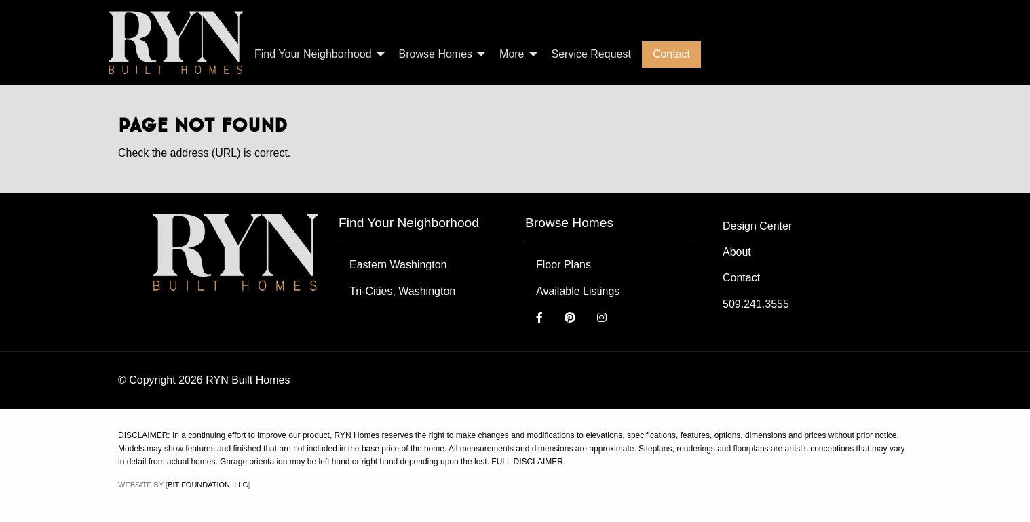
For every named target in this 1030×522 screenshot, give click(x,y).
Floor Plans (563, 264)
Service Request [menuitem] (591, 54)
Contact (741, 277)
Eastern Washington (397, 264)
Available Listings (577, 291)
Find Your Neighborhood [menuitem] (313, 54)
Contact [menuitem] (671, 54)
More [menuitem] (511, 54)
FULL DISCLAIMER (527, 461)
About (737, 252)
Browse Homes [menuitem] (435, 54)
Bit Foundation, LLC (208, 485)
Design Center (757, 226)
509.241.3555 (756, 304)
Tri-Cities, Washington (402, 291)
